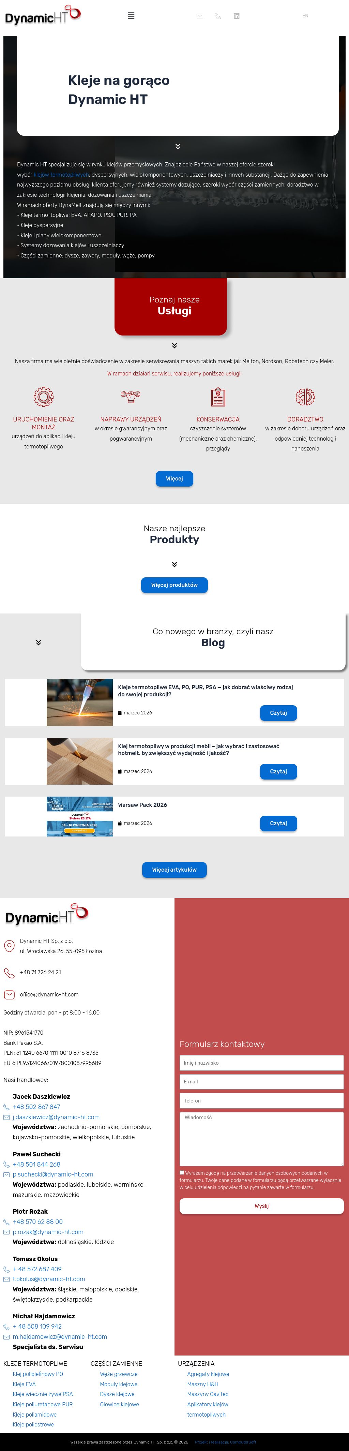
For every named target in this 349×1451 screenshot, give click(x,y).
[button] (131, 16)
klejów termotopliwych (61, 175)
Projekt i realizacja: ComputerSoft (225, 1442)
